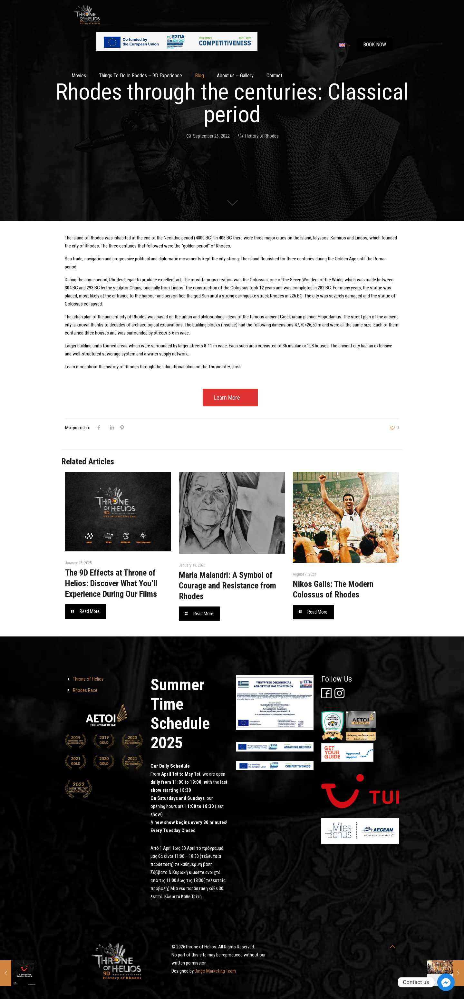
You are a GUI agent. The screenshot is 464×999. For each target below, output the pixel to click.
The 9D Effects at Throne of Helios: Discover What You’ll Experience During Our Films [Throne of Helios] (111, 583)
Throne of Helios (88, 679)
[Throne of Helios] (99, 428)
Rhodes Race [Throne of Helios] (85, 690)
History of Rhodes (262, 136)
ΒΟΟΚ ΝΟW (374, 45)
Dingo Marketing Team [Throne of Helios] (215, 971)
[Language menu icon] (344, 45)
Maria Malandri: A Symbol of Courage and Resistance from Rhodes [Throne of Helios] (227, 585)
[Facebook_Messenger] (446, 982)
